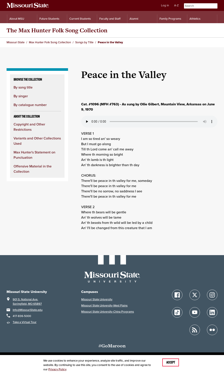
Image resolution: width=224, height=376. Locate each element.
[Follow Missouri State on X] (194, 295)
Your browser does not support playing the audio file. (149, 121)
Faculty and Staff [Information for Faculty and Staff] (110, 19)
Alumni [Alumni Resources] (134, 19)
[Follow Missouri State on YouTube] (194, 312)
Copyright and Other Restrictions (29, 127)
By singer (21, 96)
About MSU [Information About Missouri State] (16, 19)
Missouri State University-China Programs (107, 312)
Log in (165, 5)
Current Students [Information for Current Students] (80, 19)
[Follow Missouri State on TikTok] (177, 312)
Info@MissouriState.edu (27, 310)
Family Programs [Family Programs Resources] (170, 19)
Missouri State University (96, 299)
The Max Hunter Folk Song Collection (57, 30)
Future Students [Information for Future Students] (49, 19)
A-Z (176, 5)
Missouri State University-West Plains (104, 305)
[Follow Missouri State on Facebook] (177, 295)
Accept (170, 362)
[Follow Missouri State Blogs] (194, 330)
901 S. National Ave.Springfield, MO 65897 (27, 301)
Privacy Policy (57, 369)
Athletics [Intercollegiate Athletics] (194, 19)
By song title (23, 87)
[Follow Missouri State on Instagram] (212, 295)
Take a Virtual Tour (25, 322)
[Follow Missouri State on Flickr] (212, 330)
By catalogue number (30, 104)
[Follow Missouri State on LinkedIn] (212, 312)
